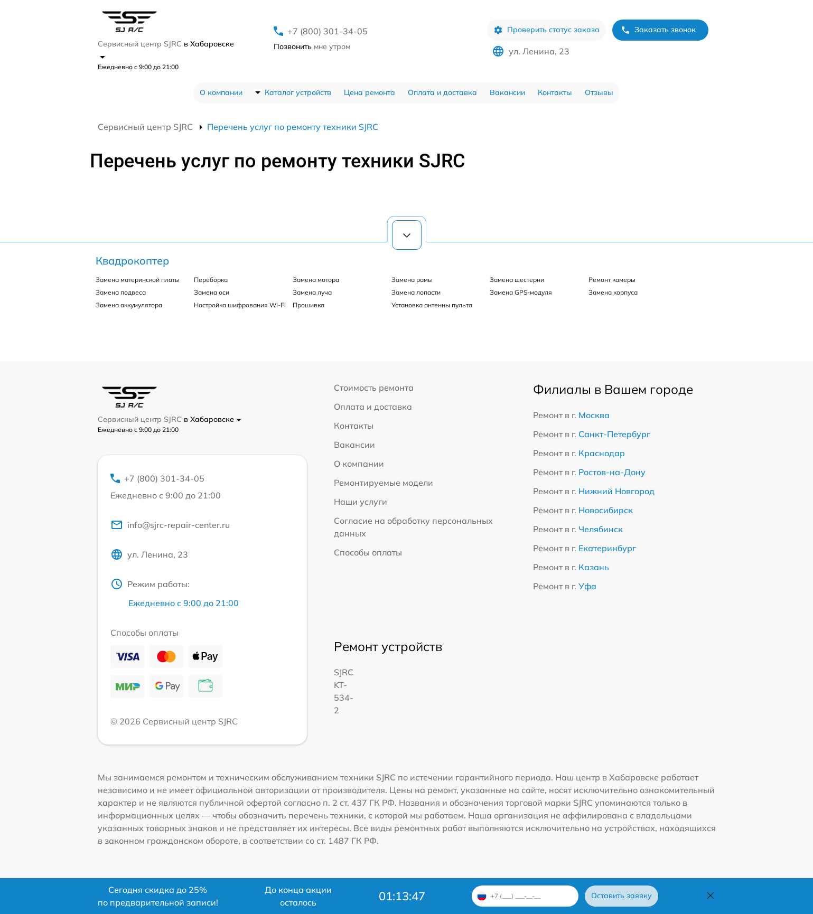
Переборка (211, 280)
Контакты (555, 92)
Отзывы (599, 92)
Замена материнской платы (138, 280)
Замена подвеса (121, 292)
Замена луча (312, 292)
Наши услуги (360, 501)
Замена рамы (412, 280)
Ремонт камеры (612, 280)
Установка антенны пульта (431, 305)
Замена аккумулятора (129, 305)
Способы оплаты (368, 552)
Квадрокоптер (132, 260)
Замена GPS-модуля (521, 292)
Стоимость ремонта (374, 387)
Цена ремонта (369, 92)
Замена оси (211, 292)
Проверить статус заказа (546, 30)
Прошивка (308, 305)
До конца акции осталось (298, 896)
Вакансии (507, 92)
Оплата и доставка (442, 92)
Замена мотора (316, 280)
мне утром (312, 46)
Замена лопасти (416, 292)
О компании (221, 92)
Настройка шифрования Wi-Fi (240, 305)
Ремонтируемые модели (383, 482)
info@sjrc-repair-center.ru (170, 525)
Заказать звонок (658, 30)
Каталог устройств (298, 92)
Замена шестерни (517, 280)
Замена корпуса (613, 292)
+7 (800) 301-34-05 (327, 31)
